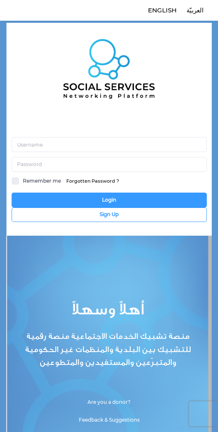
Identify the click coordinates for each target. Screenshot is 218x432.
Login (109, 200)
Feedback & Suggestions (109, 420)
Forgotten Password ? (92, 181)
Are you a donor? (109, 402)
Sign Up (109, 214)
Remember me (36, 181)
